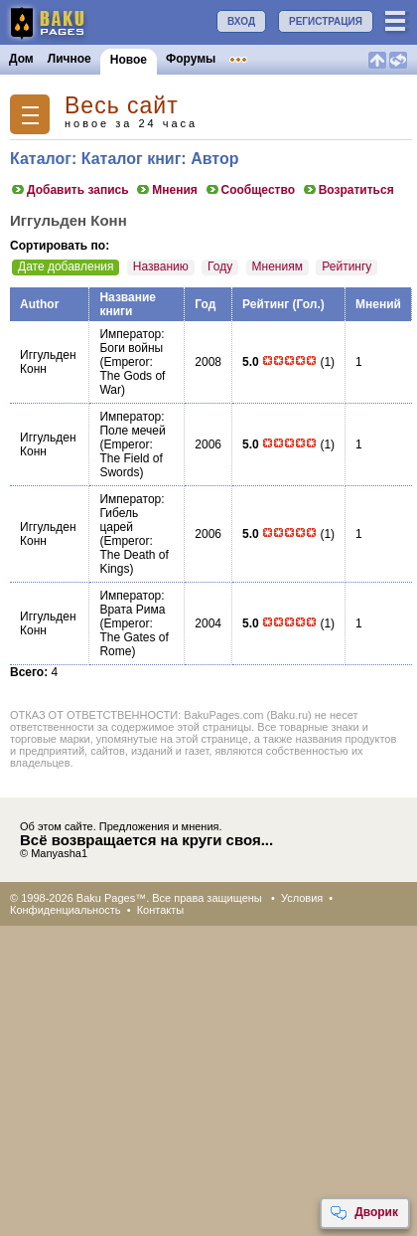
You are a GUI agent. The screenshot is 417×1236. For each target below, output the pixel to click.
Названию (161, 266)
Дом (21, 59)
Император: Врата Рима (132, 603)
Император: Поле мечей (132, 424)
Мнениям (277, 266)
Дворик (364, 1213)
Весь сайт (122, 105)
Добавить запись (69, 190)
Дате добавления (65, 266)
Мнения (166, 190)
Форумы (190, 59)
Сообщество (250, 190)
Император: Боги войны (131, 341)
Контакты (161, 910)
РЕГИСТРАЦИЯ (325, 21)
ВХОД (241, 21)
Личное (69, 59)
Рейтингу (346, 266)
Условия (302, 898)
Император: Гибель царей (131, 513)
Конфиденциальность (65, 910)
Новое (128, 60)
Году (220, 266)
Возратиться (348, 190)
